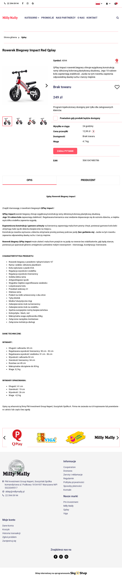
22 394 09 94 (11, 495)
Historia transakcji (11, 533)
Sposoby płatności (72, 486)
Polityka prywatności (73, 482)
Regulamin (68, 478)
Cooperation (69, 467)
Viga (65, 513)
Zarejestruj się (9, 541)
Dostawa (67, 471)
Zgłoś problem (9, 537)
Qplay (66, 509)
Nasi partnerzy (65, 17)
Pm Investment (70, 502)
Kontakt (92, 17)
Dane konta (8, 525)
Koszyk (6, 529)
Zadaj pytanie (66, 151)
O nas (81, 17)
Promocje (47, 17)
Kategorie (32, 17)
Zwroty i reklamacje (72, 474)
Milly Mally (68, 506)
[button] (116, 3)
